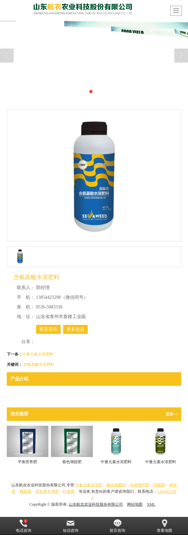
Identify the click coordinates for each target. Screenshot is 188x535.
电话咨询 (23, 526)
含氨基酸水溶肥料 (38, 364)
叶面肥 (68, 491)
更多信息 (75, 329)
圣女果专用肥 (47, 491)
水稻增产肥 (139, 485)
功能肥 (159, 485)
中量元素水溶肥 (88, 485)
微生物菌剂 (116, 485)
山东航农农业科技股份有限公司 (96, 504)
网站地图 (135, 504)
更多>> (172, 414)
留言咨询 (48, 329)
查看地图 (164, 526)
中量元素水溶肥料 (37, 354)
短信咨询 (70, 526)
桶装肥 (25, 491)
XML (151, 504)
